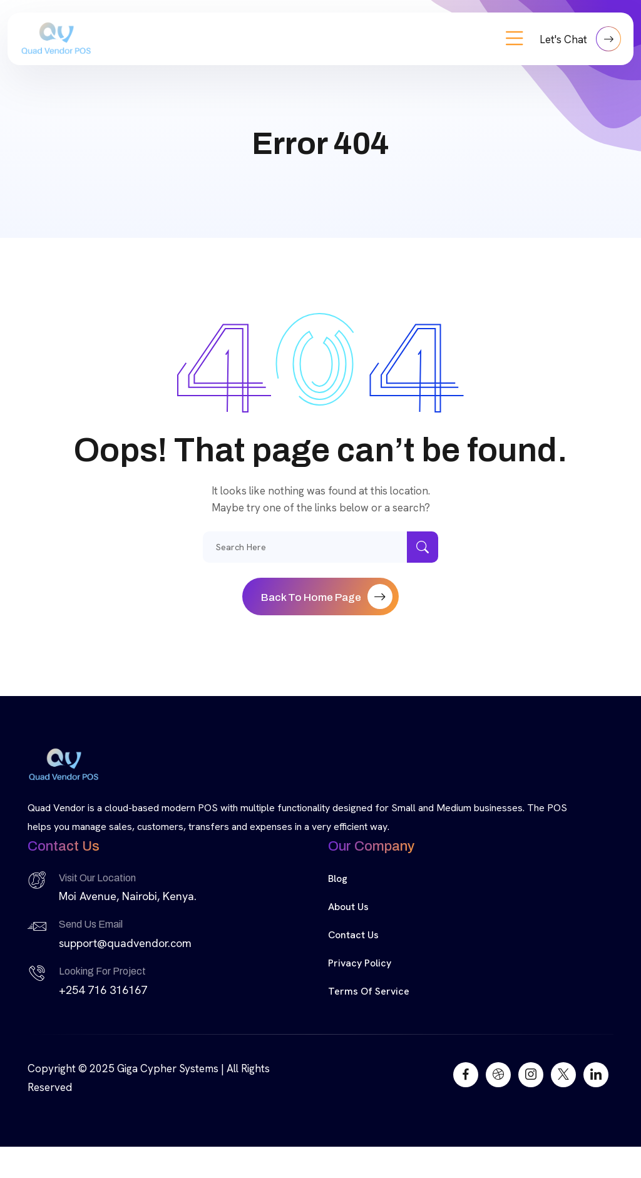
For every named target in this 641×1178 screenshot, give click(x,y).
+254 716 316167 (103, 990)
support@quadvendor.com (125, 943)
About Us (348, 906)
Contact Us (353, 934)
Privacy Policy (359, 963)
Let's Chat (580, 38)
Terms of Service (368, 991)
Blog (337, 878)
